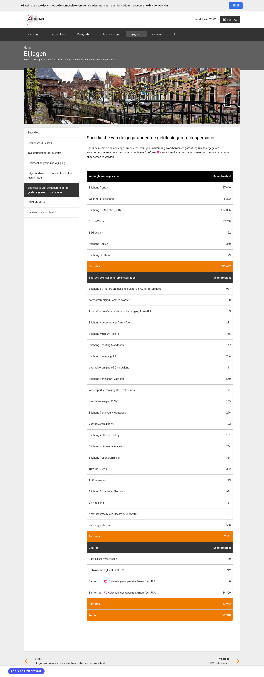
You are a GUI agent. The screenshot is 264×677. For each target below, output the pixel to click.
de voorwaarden (158, 5)
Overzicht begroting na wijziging (46, 163)
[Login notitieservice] (26, 671)
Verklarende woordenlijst (42, 212)
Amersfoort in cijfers (40, 142)
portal (232, 19)
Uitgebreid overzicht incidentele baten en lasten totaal (51, 175)
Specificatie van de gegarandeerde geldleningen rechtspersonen (80, 59)
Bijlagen (135, 34)
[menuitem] (34, 34)
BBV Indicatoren (37, 202)
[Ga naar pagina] (218, 34)
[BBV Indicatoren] (228, 34)
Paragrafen (84, 34)
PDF (173, 34)
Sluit (235, 5)
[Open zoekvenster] (236, 34)
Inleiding (33, 34)
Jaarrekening (110, 34)
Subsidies (33, 132)
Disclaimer (157, 34)
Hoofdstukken (57, 34)
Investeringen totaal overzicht (45, 152)
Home (27, 59)
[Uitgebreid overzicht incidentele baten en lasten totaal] (208, 34)
